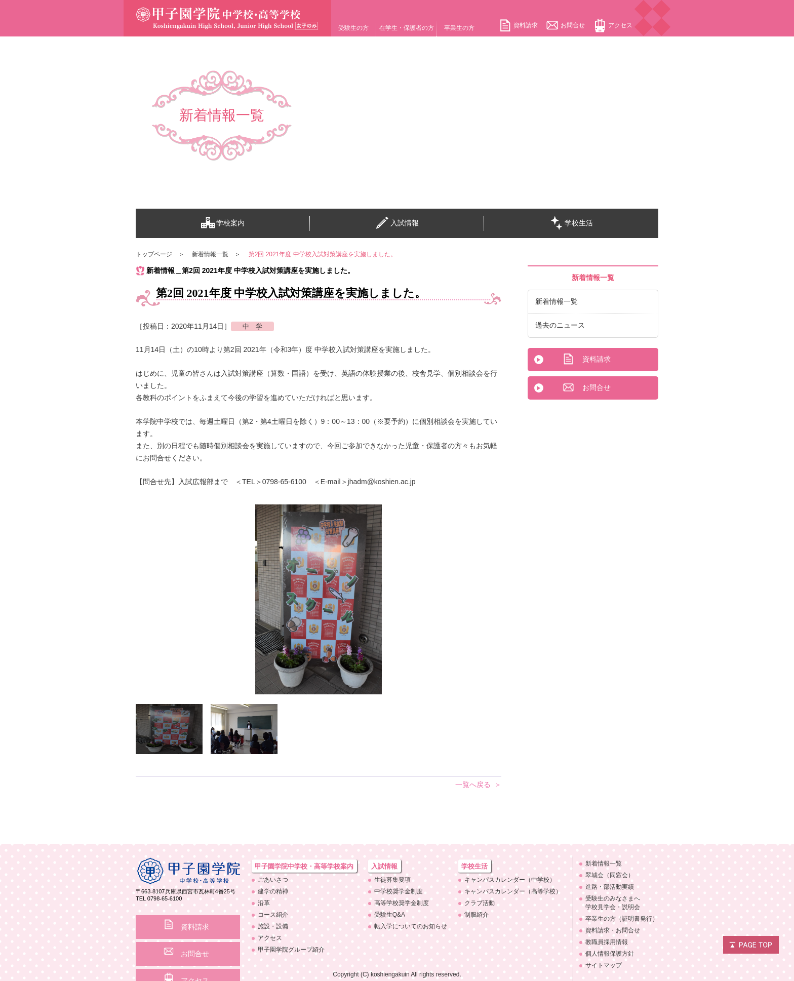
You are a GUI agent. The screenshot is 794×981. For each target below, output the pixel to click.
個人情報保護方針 (609, 953)
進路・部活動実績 (609, 886)
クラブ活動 (479, 903)
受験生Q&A (389, 914)
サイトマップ (603, 965)
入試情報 (397, 223)
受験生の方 (353, 27)
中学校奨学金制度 (398, 891)
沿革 (264, 903)
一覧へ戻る (473, 784)
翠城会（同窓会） (609, 875)
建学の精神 (273, 891)
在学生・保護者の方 (406, 27)
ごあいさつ (273, 879)
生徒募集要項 (392, 879)
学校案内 (223, 223)
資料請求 (525, 25)
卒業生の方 (459, 27)
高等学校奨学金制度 (401, 903)
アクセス (620, 25)
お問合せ (573, 25)
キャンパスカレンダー (509, 879)
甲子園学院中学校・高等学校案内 (304, 866)
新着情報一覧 (556, 301)
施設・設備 (273, 926)
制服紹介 (476, 914)
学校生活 (571, 223)
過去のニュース (560, 325)
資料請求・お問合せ (612, 930)
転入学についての (410, 926)
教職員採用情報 (606, 942)
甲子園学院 (291, 949)
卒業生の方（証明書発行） (621, 918)
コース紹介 (273, 914)
